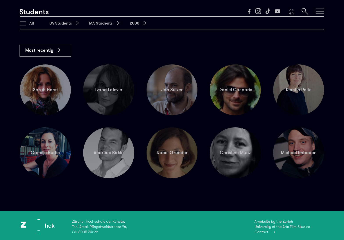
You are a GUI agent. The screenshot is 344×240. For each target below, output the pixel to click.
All (31, 23)
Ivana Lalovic (108, 89)
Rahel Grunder (172, 152)
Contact (261, 232)
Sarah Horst (45, 89)
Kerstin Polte (299, 89)
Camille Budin (45, 152)
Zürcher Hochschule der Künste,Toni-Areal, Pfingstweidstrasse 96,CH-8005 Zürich (99, 227)
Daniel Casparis (235, 89)
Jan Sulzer (172, 89)
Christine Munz (235, 152)
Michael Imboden (299, 152)
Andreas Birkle (109, 152)
